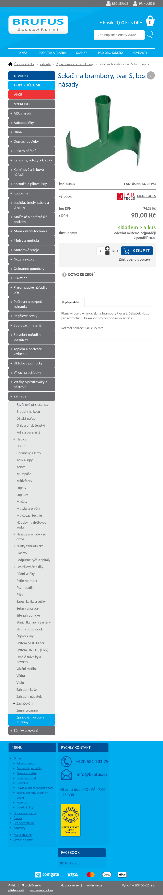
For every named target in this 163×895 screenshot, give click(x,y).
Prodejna (22, 783)
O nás (23, 53)
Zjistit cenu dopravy (135, 259)
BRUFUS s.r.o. (69, 863)
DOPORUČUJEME (27, 85)
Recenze (22, 802)
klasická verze (70, 885)
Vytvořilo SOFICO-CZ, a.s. (138, 885)
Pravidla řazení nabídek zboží (35, 788)
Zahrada (45, 64)
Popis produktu (71, 302)
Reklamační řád (26, 778)
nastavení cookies (41, 890)
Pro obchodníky (111, 53)
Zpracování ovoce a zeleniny (74, 64)
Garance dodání (26, 773)
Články (81, 53)
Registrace (120, 4)
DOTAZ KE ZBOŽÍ (81, 274)
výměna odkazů (24, 840)
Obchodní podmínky (29, 768)
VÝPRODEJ (22, 104)
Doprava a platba (52, 53)
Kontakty (140, 53)
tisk (13, 885)
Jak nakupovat (25, 763)
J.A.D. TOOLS (136, 196)
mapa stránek (23, 835)
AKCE (18, 94)
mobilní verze (93, 885)
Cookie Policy (25, 807)
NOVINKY (21, 75)
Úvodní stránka (24, 64)
